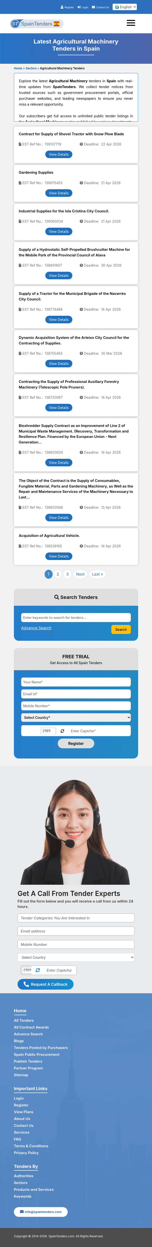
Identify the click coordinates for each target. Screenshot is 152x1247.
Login (82, 7)
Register (67, 7)
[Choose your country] (76, 717)
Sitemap (21, 1075)
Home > (19, 68)
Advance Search (28, 1034)
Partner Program (28, 1068)
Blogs (19, 1041)
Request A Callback (45, 984)
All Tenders (24, 1020)
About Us (22, 1118)
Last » (97, 574)
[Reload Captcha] (62, 730)
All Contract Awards (31, 1027)
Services (21, 1132)
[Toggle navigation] (132, 23)
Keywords (22, 1196)
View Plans (23, 1112)
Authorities (23, 1176)
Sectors (21, 1182)
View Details (59, 154)
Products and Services (34, 1189)
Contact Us (100, 7)
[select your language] (125, 7)
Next (80, 574)
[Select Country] (76, 957)
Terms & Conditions (31, 1146)
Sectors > (32, 68)
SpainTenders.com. (62, 1236)
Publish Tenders (28, 1061)
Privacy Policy (26, 1152)
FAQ (17, 1139)
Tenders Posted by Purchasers (41, 1047)
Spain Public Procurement (36, 1054)
